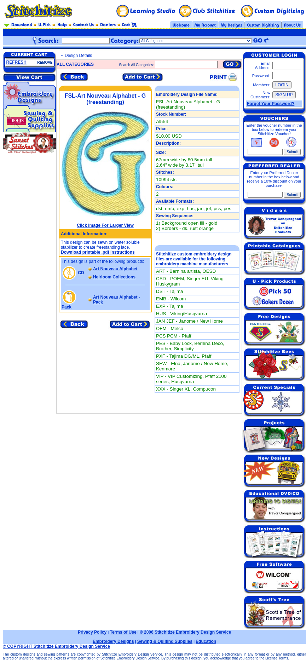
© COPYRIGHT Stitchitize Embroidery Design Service (56, 646)
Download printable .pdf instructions (98, 252)
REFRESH (16, 62)
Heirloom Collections (114, 277)
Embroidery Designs (113, 641)
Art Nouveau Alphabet (115, 268)
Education (206, 641)
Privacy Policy (92, 632)
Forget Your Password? (270, 103)
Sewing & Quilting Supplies (164, 641)
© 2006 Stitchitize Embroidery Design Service (185, 632)
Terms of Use (123, 632)
